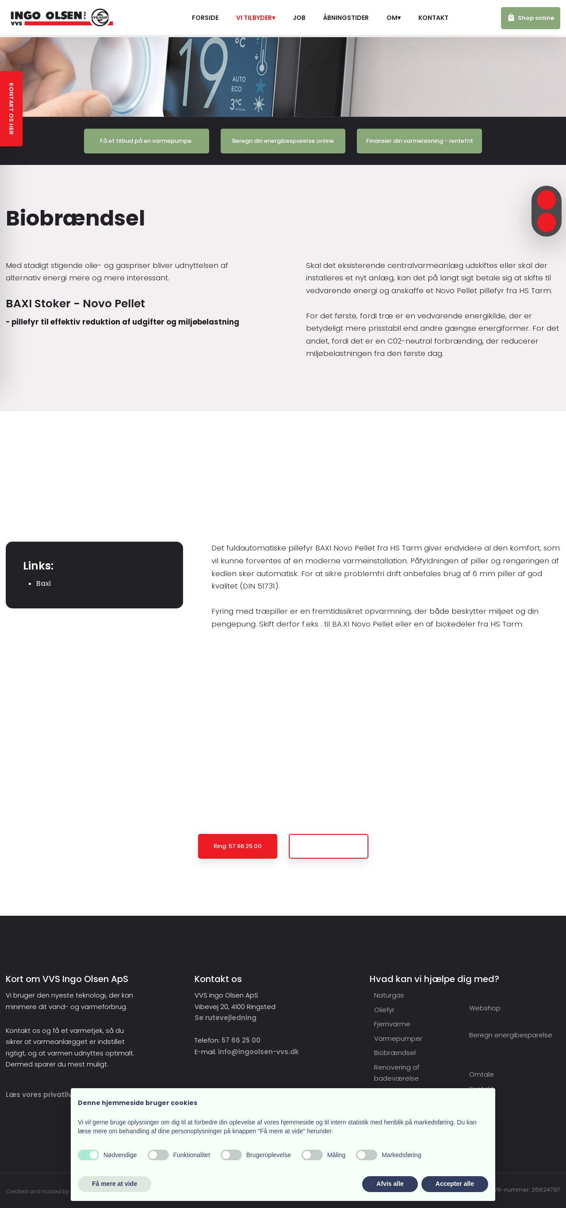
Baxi (43, 583)
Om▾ (393, 17)
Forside (205, 17)
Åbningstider (346, 17)
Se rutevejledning (225, 1017)
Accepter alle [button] (455, 1183)
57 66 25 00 (241, 1040)
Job (299, 17)
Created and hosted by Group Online (55, 1191)
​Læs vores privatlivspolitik (52, 1094)
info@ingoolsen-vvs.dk (258, 1051)
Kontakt (433, 17)
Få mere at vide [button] (114, 1183)
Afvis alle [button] (389, 1183)
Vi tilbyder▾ (255, 17)
